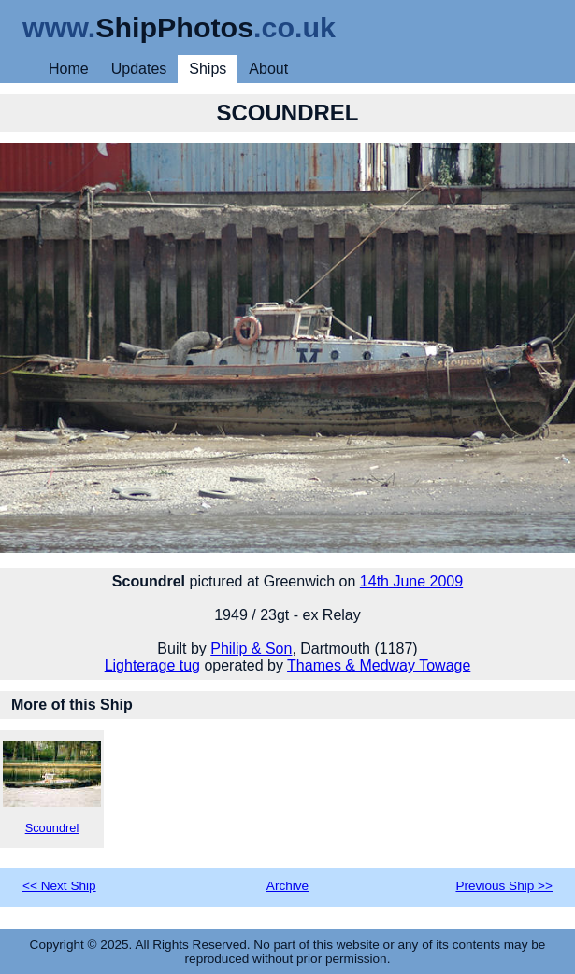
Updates (139, 69)
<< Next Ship (59, 886)
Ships (207, 69)
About (268, 69)
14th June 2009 (411, 581)
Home (69, 69)
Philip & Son (251, 648)
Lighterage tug (152, 665)
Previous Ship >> (504, 886)
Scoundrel (52, 788)
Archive (287, 886)
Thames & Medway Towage (378, 665)
